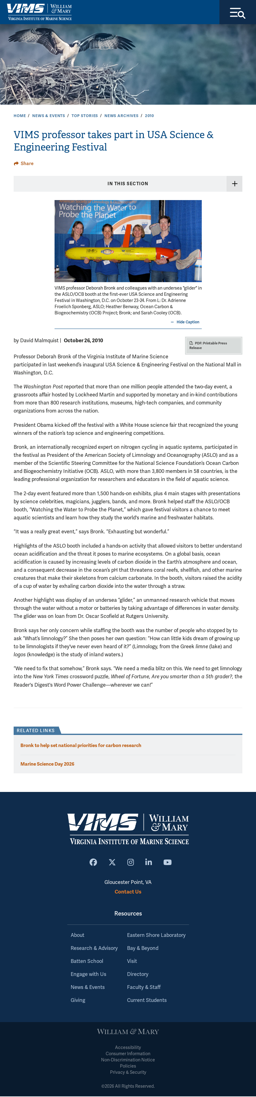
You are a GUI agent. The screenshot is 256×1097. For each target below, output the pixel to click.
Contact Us (128, 892)
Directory (137, 975)
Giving (78, 1001)
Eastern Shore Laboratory (156, 936)
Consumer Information (128, 1054)
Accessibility (128, 1048)
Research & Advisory (94, 949)
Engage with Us (88, 975)
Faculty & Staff (144, 988)
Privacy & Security (128, 1073)
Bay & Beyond (142, 949)
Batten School (87, 962)
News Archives (121, 116)
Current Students (147, 1001)
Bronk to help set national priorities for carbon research (80, 746)
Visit (132, 962)
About (77, 936)
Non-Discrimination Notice (128, 1060)
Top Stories (85, 116)
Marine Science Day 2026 (47, 764)
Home (20, 116)
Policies (128, 1066)
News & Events (48, 116)
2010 (149, 116)
